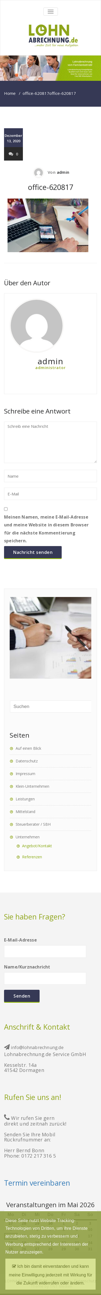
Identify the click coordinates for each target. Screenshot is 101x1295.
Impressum (25, 773)
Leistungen (25, 798)
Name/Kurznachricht (45, 972)
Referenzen (32, 856)
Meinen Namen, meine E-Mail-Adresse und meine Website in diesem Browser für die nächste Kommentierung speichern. (46, 529)
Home (10, 93)
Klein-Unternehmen (32, 786)
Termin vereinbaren (37, 1183)
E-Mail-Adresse (45, 945)
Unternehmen (28, 836)
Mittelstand (25, 811)
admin (63, 172)
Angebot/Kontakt (37, 845)
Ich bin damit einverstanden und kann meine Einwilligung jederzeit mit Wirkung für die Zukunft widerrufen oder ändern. (50, 1273)
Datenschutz (27, 760)
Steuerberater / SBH (33, 824)
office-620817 (36, 93)
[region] (50, 68)
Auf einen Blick (28, 748)
